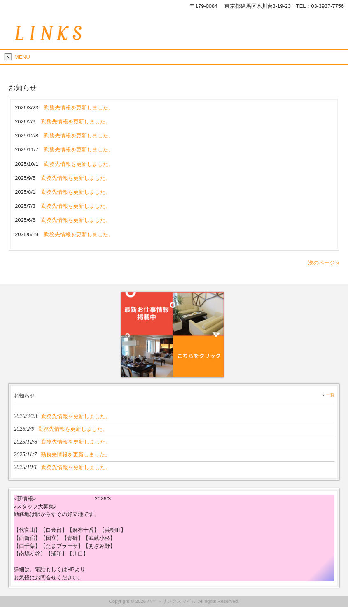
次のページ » (323, 263)
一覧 (330, 395)
